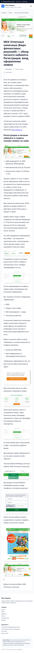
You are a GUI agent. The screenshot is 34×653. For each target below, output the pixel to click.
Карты (3, 616)
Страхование (5, 618)
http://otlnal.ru (17, 130)
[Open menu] (31, 6)
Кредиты (3, 614)
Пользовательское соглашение (10, 629)
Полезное (25, 1)
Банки (3, 609)
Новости (18, 1)
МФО (2, 612)
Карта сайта (4, 633)
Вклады (3, 620)
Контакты (4, 631)
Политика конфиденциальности (10, 627)
